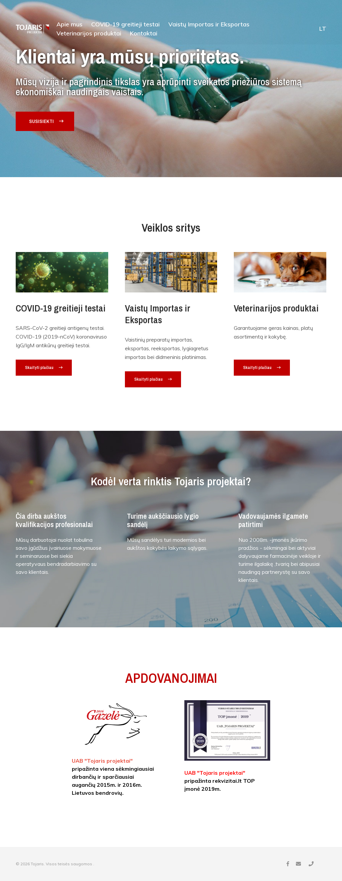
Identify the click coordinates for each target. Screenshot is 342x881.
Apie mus (69, 24)
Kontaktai (143, 34)
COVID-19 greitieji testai (125, 24)
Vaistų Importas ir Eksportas (208, 24)
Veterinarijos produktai (88, 34)
